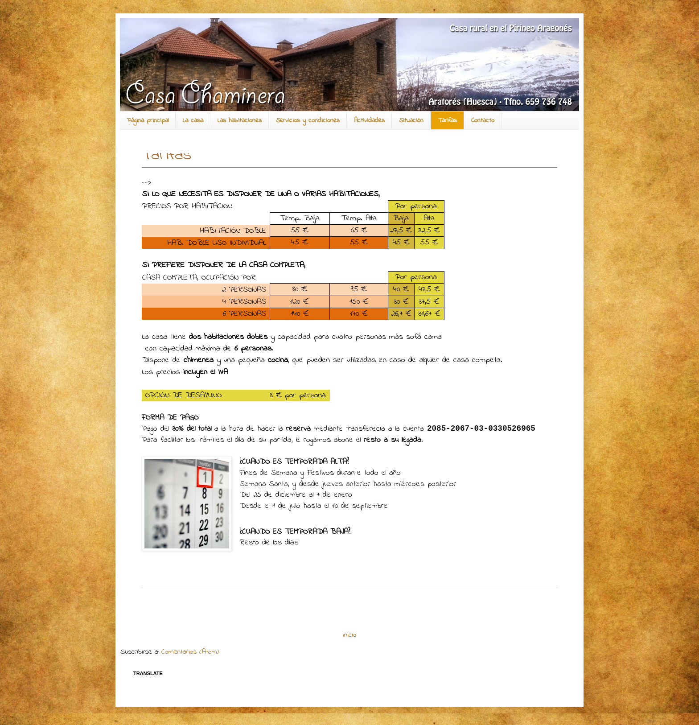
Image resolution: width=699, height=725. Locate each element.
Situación (411, 120)
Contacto (482, 120)
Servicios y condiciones (308, 120)
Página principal (148, 120)
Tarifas (447, 120)
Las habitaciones (240, 120)
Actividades (369, 120)
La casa (193, 120)
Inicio (350, 635)
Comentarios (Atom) (190, 652)
